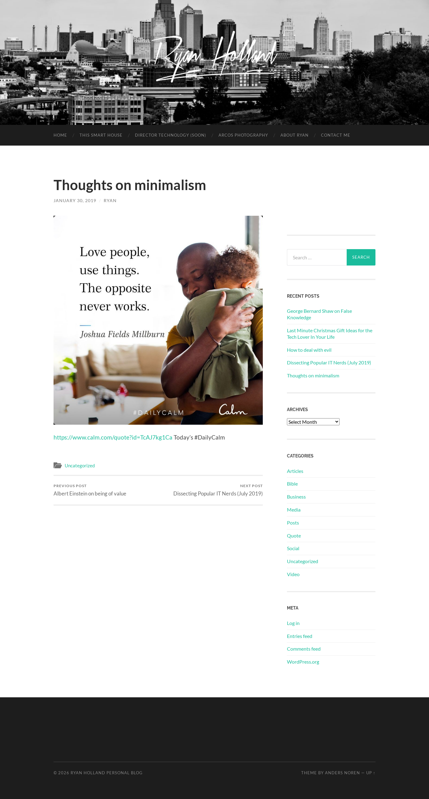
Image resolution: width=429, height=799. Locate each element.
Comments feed (304, 649)
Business (296, 496)
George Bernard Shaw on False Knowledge (319, 314)
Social (293, 548)
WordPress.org (303, 662)
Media (294, 509)
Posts (293, 522)
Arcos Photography (243, 135)
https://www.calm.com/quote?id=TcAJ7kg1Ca (113, 437)
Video (293, 574)
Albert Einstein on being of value (90, 490)
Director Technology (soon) (170, 135)
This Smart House (101, 135)
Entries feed (299, 636)
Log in (293, 623)
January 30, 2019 (75, 200)
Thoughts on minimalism (313, 375)
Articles (295, 471)
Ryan (110, 200)
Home (60, 135)
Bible (292, 484)
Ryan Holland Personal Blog (107, 772)
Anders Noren (342, 772)
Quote (294, 535)
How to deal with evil (309, 350)
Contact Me (335, 135)
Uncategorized (80, 465)
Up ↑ (370, 772)
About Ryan (294, 135)
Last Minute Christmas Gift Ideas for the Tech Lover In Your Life (329, 333)
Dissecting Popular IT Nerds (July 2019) (218, 490)
